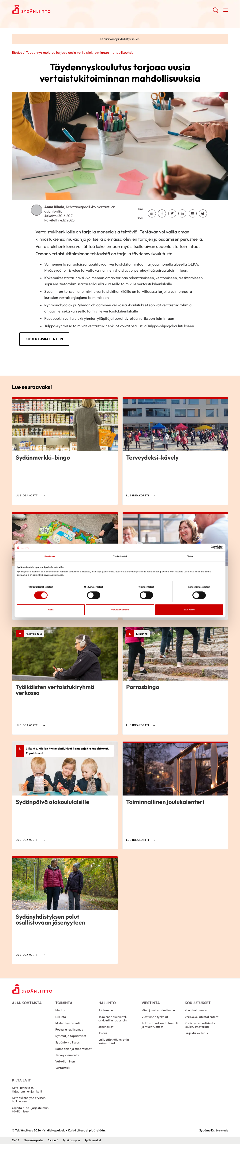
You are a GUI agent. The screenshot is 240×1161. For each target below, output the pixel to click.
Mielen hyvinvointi (68, 1029)
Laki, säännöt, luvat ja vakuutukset (114, 1049)
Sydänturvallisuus (67, 1050)
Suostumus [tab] (49, 556)
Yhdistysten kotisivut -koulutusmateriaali (201, 1031)
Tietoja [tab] (190, 556)
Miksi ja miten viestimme (159, 1015)
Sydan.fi (55, 1157)
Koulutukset (197, 1004)
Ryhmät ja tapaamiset (71, 1043)
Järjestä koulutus (197, 1040)
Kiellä (51, 610)
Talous (103, 1040)
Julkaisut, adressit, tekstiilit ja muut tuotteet (161, 1031)
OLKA (193, 264)
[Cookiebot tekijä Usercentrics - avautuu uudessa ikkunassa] (202, 547)
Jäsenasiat (106, 1033)
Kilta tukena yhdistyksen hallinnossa (29, 1115)
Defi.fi (16, 1157)
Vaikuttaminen (65, 1072)
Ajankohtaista (25, 1004)
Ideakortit (62, 1015)
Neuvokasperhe (35, 1157)
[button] (215, 12)
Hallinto (106, 1004)
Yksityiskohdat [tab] (120, 556)
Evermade (221, 1147)
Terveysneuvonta (68, 1064)
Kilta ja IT (21, 1091)
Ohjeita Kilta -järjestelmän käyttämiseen (31, 1126)
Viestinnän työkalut (156, 1022)
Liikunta (61, 1022)
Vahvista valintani (120, 610)
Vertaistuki (63, 1079)
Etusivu (17, 53)
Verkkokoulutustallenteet (203, 1022)
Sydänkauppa (75, 1157)
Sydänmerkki (98, 1157)
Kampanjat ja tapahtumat (74, 1057)
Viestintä (150, 1004)
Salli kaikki (189, 610)
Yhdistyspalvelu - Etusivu (49, 11)
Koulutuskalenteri (62, 339)
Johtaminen (107, 1015)
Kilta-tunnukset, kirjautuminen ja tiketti (28, 1104)
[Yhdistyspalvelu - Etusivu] (34, 990)
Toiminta (63, 1004)
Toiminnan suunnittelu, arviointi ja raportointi (114, 1024)
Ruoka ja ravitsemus (69, 1036)
